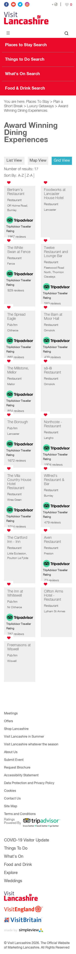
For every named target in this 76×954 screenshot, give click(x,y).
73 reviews (51, 580)
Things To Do (15, 848)
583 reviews (52, 303)
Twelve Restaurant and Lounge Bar (56, 252)
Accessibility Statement (21, 775)
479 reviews (52, 522)
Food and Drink (18, 865)
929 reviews (15, 290)
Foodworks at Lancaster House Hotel (54, 194)
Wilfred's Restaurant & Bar (54, 480)
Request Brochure (17, 767)
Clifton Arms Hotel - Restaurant (53, 595)
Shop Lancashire (16, 729)
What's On (13, 856)
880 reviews (15, 357)
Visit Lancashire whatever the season (31, 744)
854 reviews (15, 411)
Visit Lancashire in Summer (24, 736)
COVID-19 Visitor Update (26, 840)
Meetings (11, 713)
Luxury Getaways (40, 106)
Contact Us (12, 798)
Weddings (13, 881)
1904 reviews (53, 465)
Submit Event (14, 760)
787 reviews (15, 634)
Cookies (10, 791)
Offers (8, 721)
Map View (38, 160)
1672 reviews (16, 460)
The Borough (17, 422)
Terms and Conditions (20, 814)
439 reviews (52, 357)
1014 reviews (16, 526)
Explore (11, 873)
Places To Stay (37, 102)
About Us (10, 752)
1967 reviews (16, 237)
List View (14, 160)
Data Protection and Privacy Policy (29, 783)
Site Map (10, 806)
